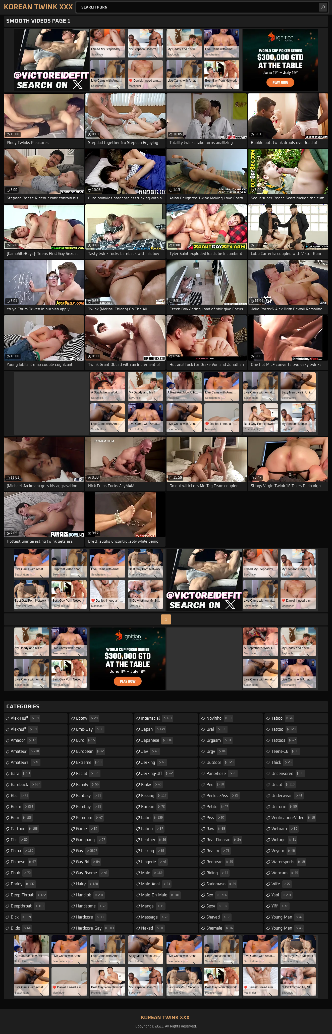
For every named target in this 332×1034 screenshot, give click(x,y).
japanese (157, 740)
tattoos (284, 740)
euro (86, 740)
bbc (20, 795)
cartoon (25, 829)
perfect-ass (223, 795)
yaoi (282, 895)
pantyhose (222, 773)
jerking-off (157, 773)
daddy (23, 884)
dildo (21, 928)
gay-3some (92, 873)
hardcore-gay (95, 928)
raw (216, 829)
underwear (287, 795)
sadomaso (221, 884)
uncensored (288, 773)
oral (217, 729)
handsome (91, 906)
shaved (219, 917)
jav (150, 751)
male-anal (156, 884)
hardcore (91, 917)
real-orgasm (224, 840)
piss (216, 818)
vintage (284, 840)
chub (21, 873)
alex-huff (25, 718)
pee (215, 784)
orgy (216, 751)
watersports (288, 862)
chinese (24, 862)
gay (87, 851)
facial (88, 773)
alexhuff (24, 729)
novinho (219, 718)
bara (21, 773)
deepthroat (28, 906)
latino (152, 829)
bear (22, 818)
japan (153, 729)
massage (155, 917)
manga (153, 906)
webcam (285, 873)
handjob (90, 895)
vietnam (285, 829)
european (90, 751)
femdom (90, 818)
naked (153, 928)
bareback (26, 784)
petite (217, 807)
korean (153, 807)
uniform (284, 807)
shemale (220, 928)
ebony (87, 718)
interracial (157, 718)
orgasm (219, 740)
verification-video (293, 818)
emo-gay (90, 729)
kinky (152, 784)
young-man (287, 917)
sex (217, 895)
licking (153, 851)
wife (281, 884)
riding (218, 873)
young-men (287, 928)
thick (282, 762)
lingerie (154, 862)
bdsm (23, 807)
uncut (283, 784)
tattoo (284, 729)
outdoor (220, 762)
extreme (89, 762)
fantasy (89, 795)
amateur (25, 751)
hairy (87, 884)
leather (154, 840)
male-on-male (161, 895)
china (23, 851)
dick (21, 917)
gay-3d (88, 862)
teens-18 (285, 751)
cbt (20, 840)
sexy (217, 906)
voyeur (283, 851)
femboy (89, 807)
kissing (154, 795)
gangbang (91, 840)
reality (218, 851)
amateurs (25, 762)
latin (152, 818)
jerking (154, 762)
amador (24, 740)
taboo (282, 718)
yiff (280, 906)
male (152, 873)
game (87, 829)
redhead (220, 862)
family (88, 784)
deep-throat (29, 895)
